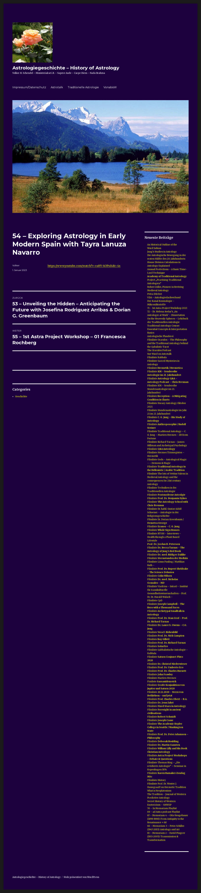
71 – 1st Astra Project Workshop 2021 (167, 308)
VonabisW (110, 87)
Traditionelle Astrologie (83, 87)
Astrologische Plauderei (160, 336)
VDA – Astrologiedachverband (164, 297)
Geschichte (21, 396)
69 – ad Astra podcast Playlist (163, 811)
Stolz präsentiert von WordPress (81, 877)
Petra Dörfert (154, 294)
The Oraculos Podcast (159, 350)
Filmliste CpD (154, 600)
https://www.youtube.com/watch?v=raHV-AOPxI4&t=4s (84, 265)
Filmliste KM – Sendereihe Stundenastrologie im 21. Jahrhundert (162, 389)
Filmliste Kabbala (157, 357)
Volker (15, 265)
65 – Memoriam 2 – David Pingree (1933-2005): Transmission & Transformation (166, 836)
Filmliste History (156, 780)
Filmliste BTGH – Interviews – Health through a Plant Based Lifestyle (164, 537)
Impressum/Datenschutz (29, 87)
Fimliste (161, 681)
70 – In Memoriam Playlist (162, 808)
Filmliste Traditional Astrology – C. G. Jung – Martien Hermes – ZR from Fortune (167, 435)
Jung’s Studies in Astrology (162, 251)
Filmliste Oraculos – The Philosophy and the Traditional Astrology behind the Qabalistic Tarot (167, 343)
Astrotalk (57, 87)
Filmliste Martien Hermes (161, 678)
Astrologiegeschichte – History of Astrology (65, 68)
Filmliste (165, 368)
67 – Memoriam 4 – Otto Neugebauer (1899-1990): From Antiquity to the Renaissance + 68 (167, 819)
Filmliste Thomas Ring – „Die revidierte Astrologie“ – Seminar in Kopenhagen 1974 (166, 766)
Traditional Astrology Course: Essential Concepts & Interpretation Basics (167, 329)
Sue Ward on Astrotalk (159, 353)
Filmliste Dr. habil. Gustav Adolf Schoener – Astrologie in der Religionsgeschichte (164, 512)
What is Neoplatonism (159, 790)
